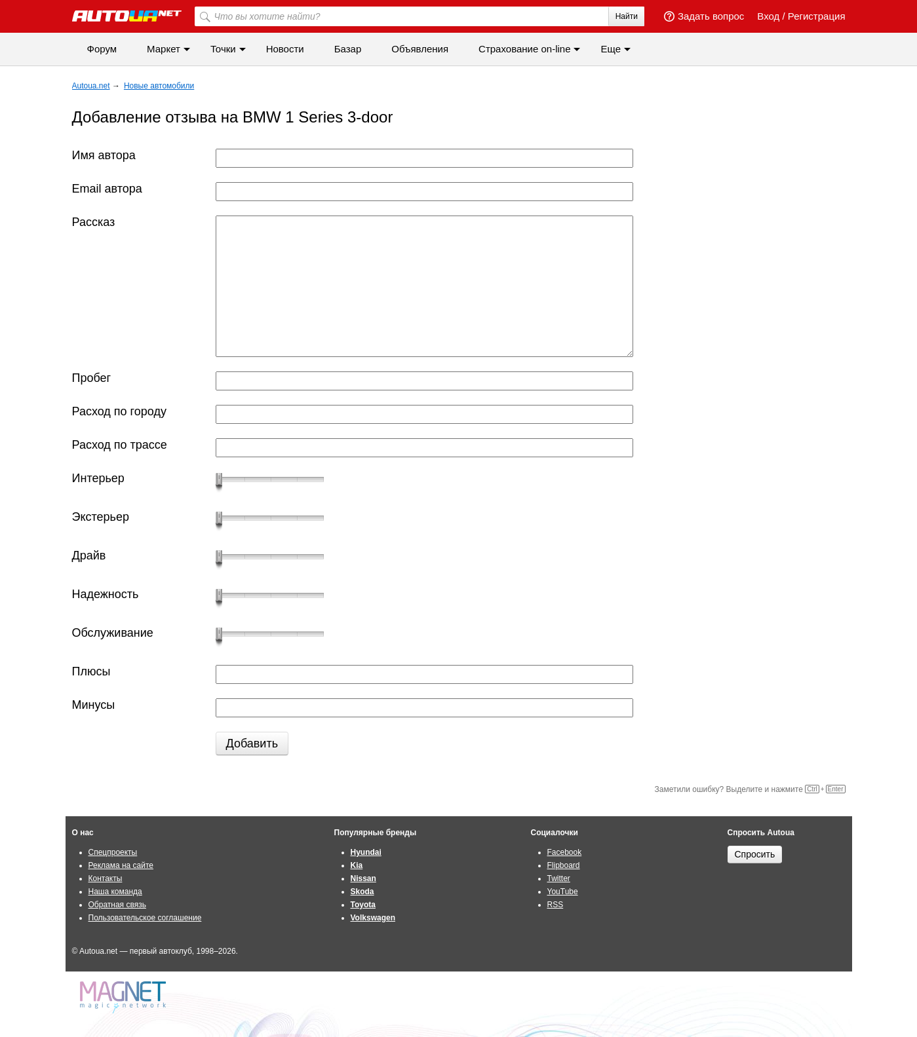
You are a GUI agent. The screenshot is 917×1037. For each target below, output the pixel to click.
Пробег (91, 378)
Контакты (105, 878)
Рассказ (93, 222)
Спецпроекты (113, 852)
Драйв (89, 555)
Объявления (419, 48)
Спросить (755, 854)
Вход (768, 16)
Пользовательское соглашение (145, 917)
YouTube (562, 891)
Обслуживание (112, 632)
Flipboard (563, 865)
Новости (285, 48)
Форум (102, 48)
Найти (626, 16)
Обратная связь (117, 904)
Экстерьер (100, 516)
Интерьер (98, 478)
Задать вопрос (704, 16)
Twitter (558, 878)
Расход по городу (119, 411)
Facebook (564, 852)
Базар (348, 48)
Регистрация (817, 16)
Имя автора (104, 155)
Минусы (93, 704)
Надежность (105, 594)
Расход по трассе (119, 444)
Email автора (107, 188)
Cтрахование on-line (524, 48)
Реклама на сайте (121, 865)
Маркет (163, 48)
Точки (223, 48)
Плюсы (91, 671)
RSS (555, 904)
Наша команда (115, 891)
